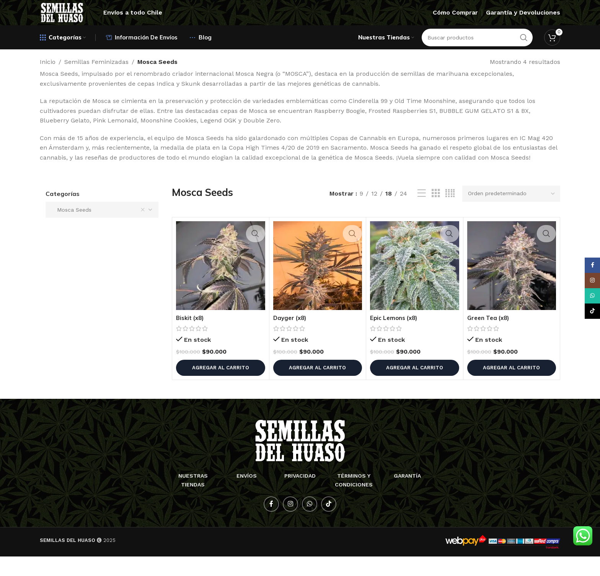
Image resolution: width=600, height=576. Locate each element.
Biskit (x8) (191, 337)
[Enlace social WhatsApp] (309, 523)
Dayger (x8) (291, 337)
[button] (220, 387)
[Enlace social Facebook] (271, 523)
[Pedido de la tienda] (511, 213)
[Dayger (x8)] (317, 285)
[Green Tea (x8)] (511, 285)
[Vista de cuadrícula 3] (436, 213)
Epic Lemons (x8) (395, 337)
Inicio (47, 81)
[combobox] (102, 229)
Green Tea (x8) (490, 337)
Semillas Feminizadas (96, 81)
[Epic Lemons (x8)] (414, 285)
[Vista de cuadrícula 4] (450, 213)
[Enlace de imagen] (300, 459)
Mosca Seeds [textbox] (98, 229)
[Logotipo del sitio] (79, 20)
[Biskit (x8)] (220, 285)
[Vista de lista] (421, 213)
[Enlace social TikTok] (328, 523)
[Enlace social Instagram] (290, 523)
